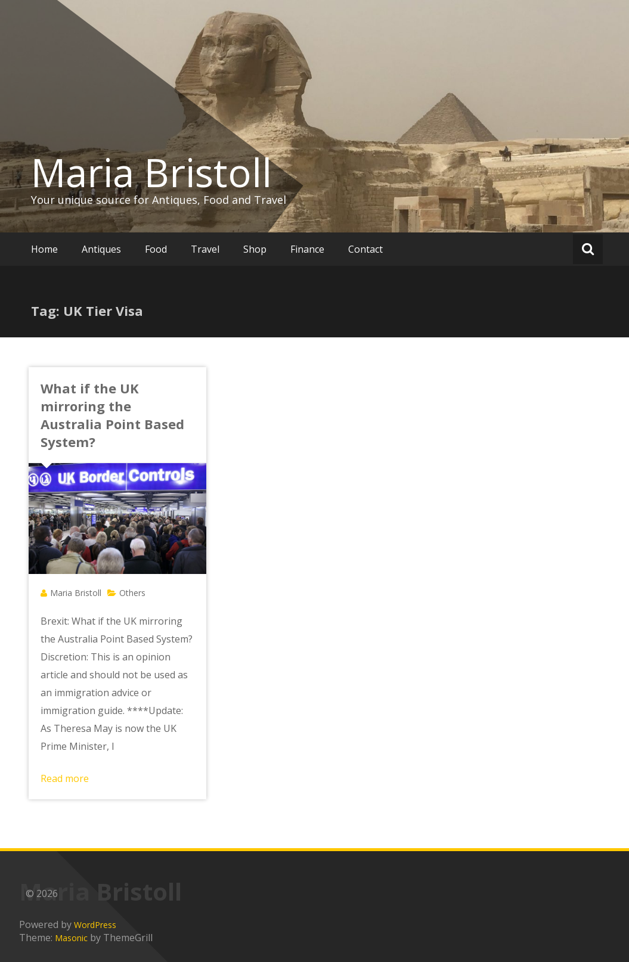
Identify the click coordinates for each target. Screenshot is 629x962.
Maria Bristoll (151, 172)
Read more (65, 778)
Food (156, 249)
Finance (307, 249)
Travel (205, 249)
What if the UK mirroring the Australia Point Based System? (112, 415)
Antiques (101, 249)
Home (44, 249)
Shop (255, 249)
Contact (365, 249)
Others (132, 592)
